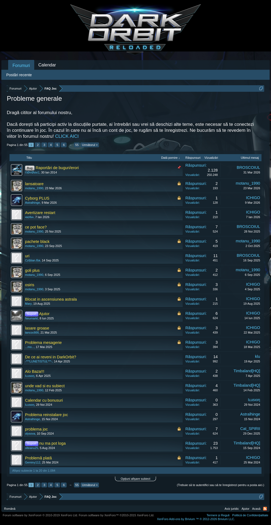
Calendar (47, 65)
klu (257, 356)
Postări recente (19, 75)
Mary (28, 303)
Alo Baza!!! (34, 371)
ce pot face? (36, 227)
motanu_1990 (34, 188)
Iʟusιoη (29, 375)
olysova (30, 433)
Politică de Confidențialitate (250, 515)
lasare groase (37, 328)
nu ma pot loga (52, 443)
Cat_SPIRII (250, 428)
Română (9, 508)
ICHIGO (253, 198)
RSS (265, 509)
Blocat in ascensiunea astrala (51, 299)
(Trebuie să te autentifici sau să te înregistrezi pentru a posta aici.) (220, 485)
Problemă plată (38, 458)
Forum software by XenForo (40, 515)
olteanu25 (31, 448)
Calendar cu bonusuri (44, 400)
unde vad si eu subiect (45, 386)
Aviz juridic (232, 508)
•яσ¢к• (29, 217)
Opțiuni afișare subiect (135, 478)
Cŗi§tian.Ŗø (32, 260)
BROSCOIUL (248, 167)
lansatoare (34, 184)
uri (27, 256)
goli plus (32, 270)
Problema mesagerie (43, 342)
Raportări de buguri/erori (57, 168)
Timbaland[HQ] (246, 371)
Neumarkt (31, 318)
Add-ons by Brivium (196, 519)
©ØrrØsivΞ (32, 172)
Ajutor (44, 314)
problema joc (36, 429)
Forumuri (21, 65)
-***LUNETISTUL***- (38, 361)
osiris (29, 285)
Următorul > (90, 144)
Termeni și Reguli (218, 515)
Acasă (256, 508)
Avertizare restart (40, 212)
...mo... (29, 347)
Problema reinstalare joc (46, 415)
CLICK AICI (67, 136)
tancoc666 (32, 332)
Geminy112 (32, 462)
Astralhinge (32, 202)
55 (77, 144)
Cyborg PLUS (37, 198)
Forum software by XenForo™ (116, 515)
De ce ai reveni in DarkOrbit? (50, 357)
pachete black (37, 241)
